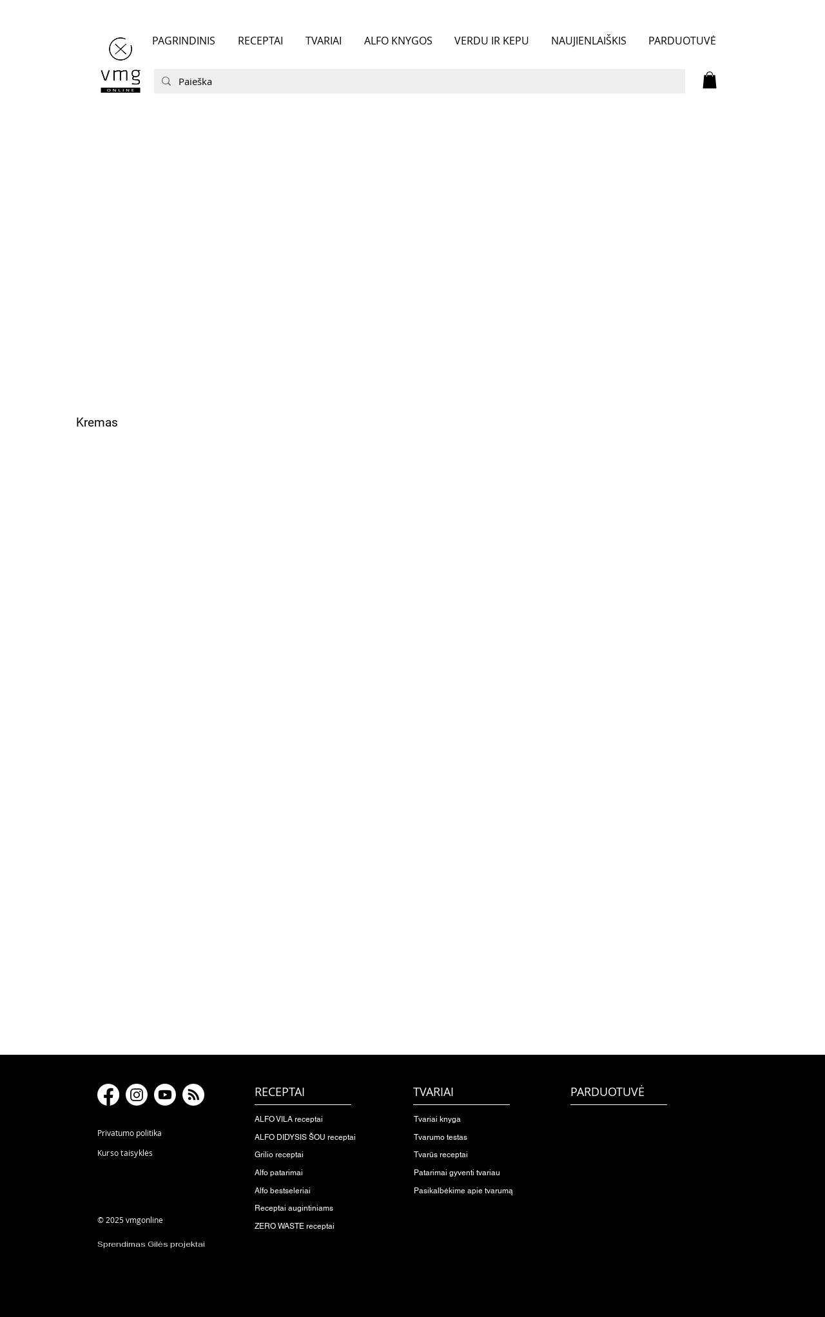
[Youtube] (165, 1095)
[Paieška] (418, 81)
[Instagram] (137, 1095)
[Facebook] (108, 1095)
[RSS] (193, 1095)
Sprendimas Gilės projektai (151, 1244)
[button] (710, 80)
